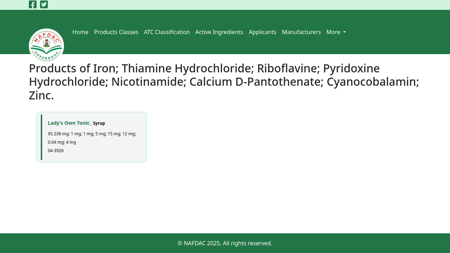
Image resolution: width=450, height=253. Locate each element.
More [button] (334, 32)
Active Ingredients (219, 32)
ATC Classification (166, 32)
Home (80, 32)
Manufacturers (301, 32)
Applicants (262, 32)
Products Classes (116, 32)
